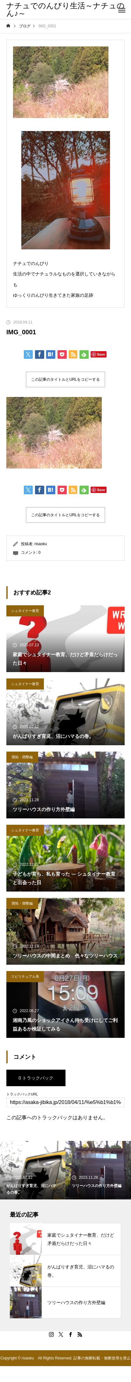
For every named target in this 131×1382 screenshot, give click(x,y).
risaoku (41, 544)
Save (101, 354)
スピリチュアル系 (25, 976)
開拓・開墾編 (22, 757)
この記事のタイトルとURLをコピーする (65, 379)
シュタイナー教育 (25, 611)
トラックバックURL (22, 1094)
